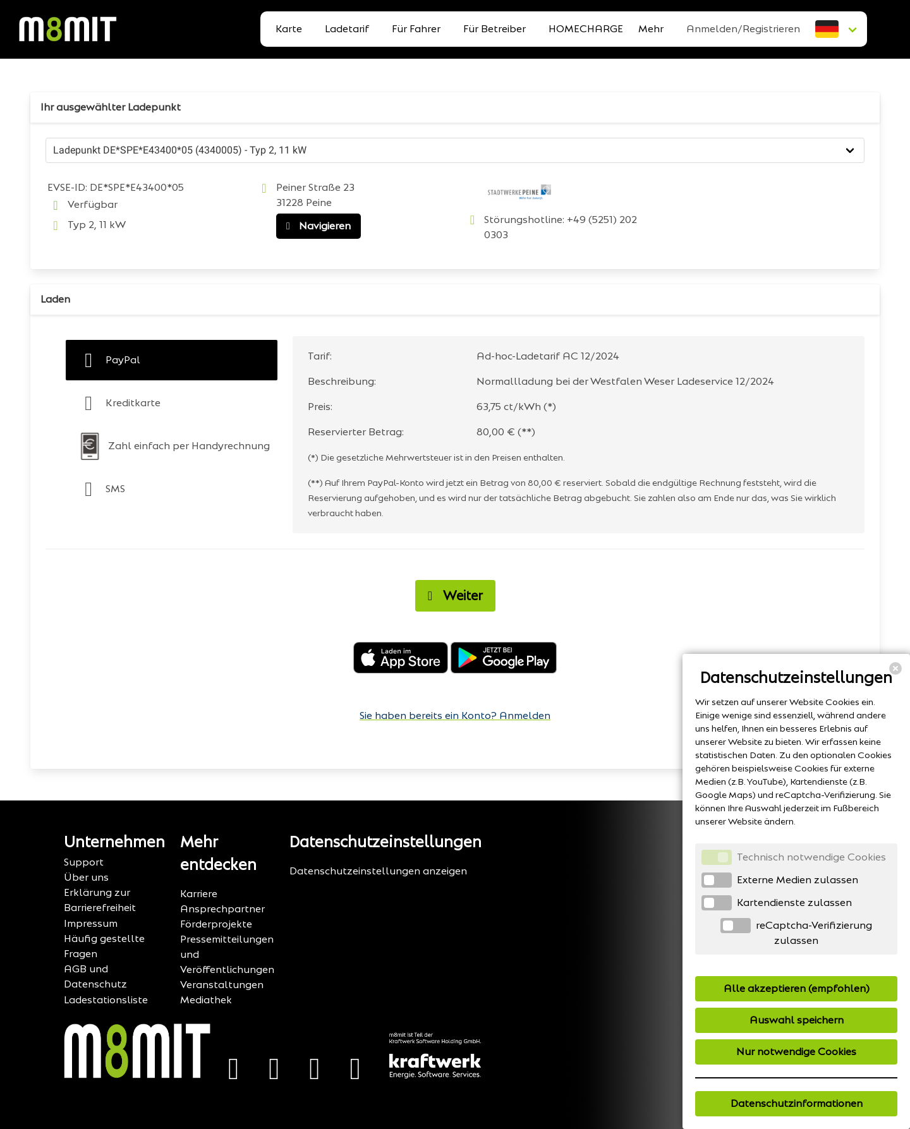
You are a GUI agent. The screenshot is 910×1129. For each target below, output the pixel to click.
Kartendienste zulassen (794, 902)
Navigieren (316, 226)
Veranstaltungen (222, 984)
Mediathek (206, 999)
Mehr (651, 28)
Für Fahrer (416, 28)
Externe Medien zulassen (797, 879)
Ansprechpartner (222, 908)
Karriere (198, 893)
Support (84, 862)
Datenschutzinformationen (797, 1103)
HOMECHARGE (586, 28)
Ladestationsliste (106, 999)
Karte (289, 28)
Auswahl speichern (796, 1020)
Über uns (86, 877)
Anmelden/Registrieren (743, 28)
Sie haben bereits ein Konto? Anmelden (455, 715)
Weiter (452, 595)
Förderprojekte (216, 924)
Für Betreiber (494, 28)
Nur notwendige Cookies (796, 1051)
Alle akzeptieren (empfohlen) (797, 988)
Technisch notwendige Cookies (811, 857)
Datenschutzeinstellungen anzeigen (378, 871)
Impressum (91, 923)
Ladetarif (347, 28)
